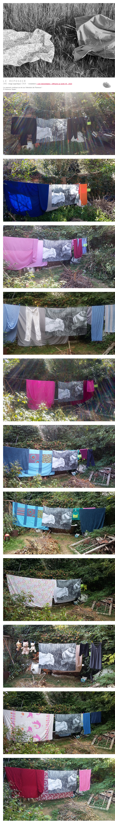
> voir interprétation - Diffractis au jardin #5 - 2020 (54, 84)
